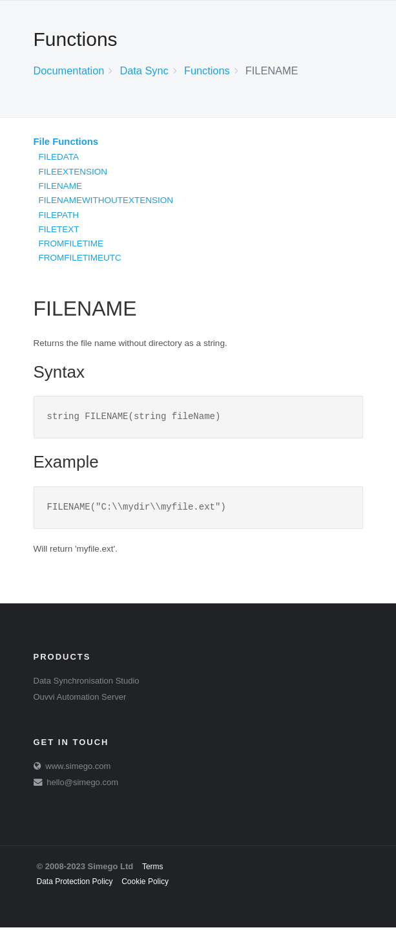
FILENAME (61, 186)
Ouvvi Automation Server (80, 699)
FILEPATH (59, 215)
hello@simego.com (82, 785)
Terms (152, 869)
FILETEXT (59, 229)
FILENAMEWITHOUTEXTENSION (106, 200)
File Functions (66, 141)
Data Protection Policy (75, 884)
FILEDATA (59, 157)
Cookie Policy (145, 884)
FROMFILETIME (71, 243)
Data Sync (144, 70)
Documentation (69, 70)
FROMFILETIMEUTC (80, 258)
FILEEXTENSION (73, 172)
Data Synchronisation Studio (87, 683)
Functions (207, 70)
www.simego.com (77, 768)
